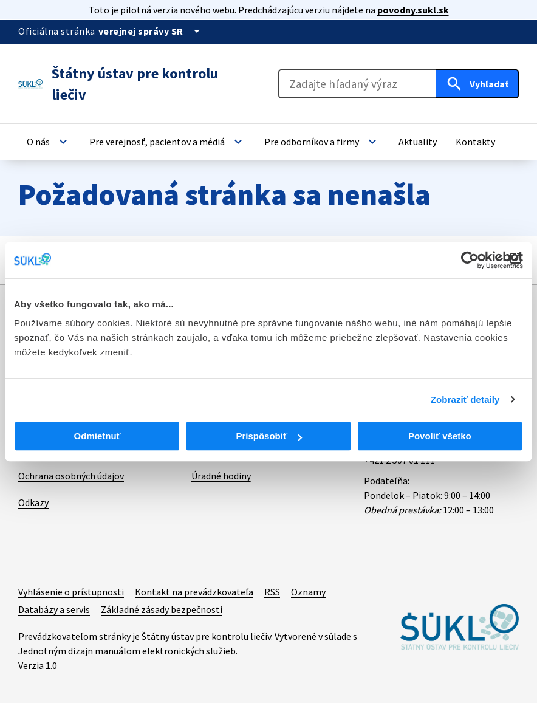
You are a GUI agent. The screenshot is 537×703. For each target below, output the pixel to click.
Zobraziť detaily (465, 399)
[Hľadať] (477, 83)
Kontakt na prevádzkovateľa (194, 592)
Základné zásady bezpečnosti (161, 609)
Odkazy (33, 502)
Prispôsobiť (269, 436)
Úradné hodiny (221, 476)
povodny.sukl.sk (413, 10)
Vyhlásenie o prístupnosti (71, 592)
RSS (272, 592)
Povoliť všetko (439, 436)
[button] (48, 141)
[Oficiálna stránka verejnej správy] (151, 31)
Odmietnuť (97, 436)
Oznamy (308, 592)
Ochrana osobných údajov (71, 476)
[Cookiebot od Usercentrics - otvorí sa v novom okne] (470, 260)
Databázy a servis (54, 609)
